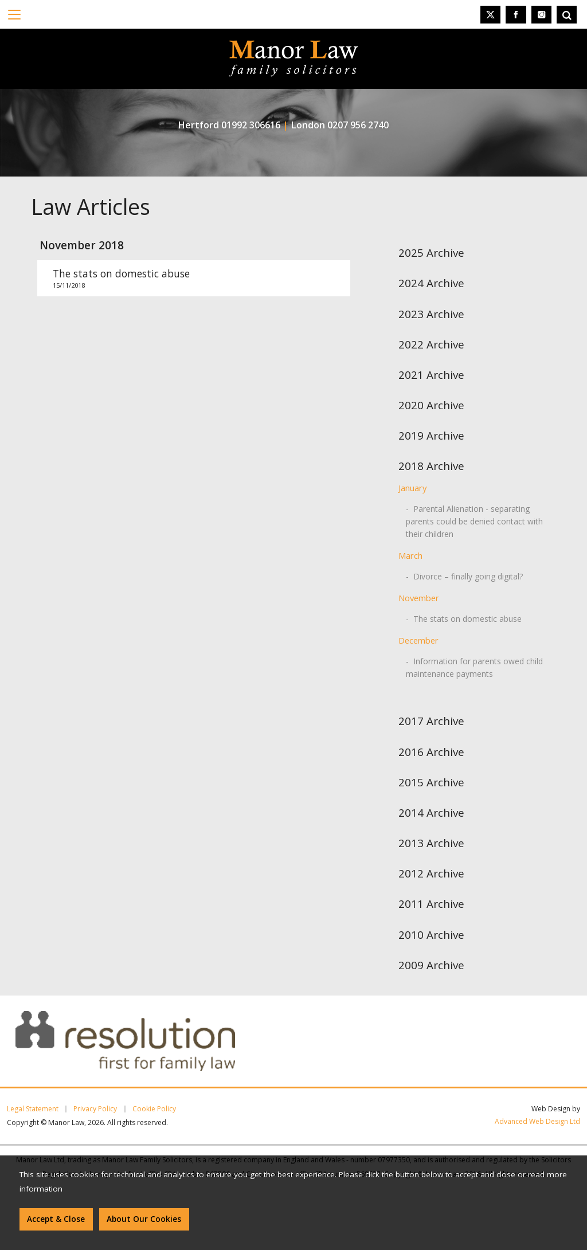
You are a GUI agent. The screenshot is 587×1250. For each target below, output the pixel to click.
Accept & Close (56, 1219)
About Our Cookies (144, 1219)
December (418, 640)
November (418, 598)
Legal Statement (32, 1109)
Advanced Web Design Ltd (537, 1121)
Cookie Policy (154, 1109)
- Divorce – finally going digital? (464, 576)
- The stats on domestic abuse (464, 618)
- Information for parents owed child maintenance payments (474, 667)
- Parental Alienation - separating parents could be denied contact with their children (474, 521)
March (410, 555)
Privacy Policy (95, 1109)
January (412, 487)
